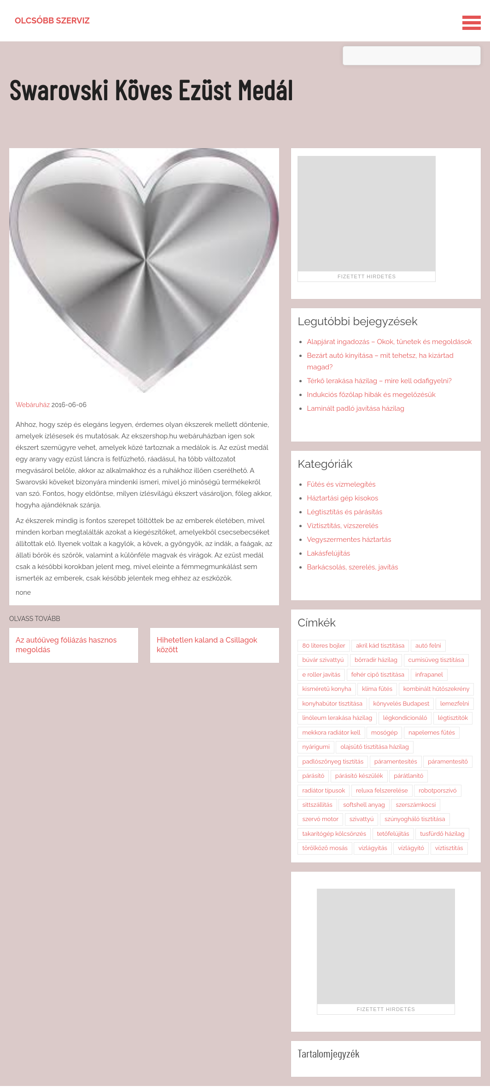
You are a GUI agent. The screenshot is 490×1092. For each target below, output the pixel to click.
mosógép (384, 732)
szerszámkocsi (416, 804)
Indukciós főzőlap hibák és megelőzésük (371, 395)
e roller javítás (321, 674)
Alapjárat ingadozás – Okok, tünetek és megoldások (389, 342)
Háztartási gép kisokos (342, 498)
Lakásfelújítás (328, 553)
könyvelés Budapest (401, 703)
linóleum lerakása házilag (337, 717)
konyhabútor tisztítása (332, 703)
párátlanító (408, 775)
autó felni (428, 645)
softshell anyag (364, 804)
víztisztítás (449, 848)
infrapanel (429, 674)
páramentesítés (395, 761)
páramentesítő (448, 761)
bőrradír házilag (376, 659)
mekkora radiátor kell (331, 732)
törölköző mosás (324, 848)
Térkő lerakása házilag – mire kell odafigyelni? (379, 381)
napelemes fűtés (431, 732)
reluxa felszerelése (382, 790)
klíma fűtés (377, 688)
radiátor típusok (323, 790)
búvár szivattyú (323, 659)
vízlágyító (411, 848)
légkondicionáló (405, 717)
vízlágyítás (372, 848)
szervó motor (320, 819)
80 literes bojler (323, 645)
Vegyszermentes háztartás (349, 539)
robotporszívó (437, 790)
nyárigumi (315, 746)
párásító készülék (359, 775)
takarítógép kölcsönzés (334, 833)
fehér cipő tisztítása (377, 674)
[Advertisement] (367, 213)
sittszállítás (317, 804)
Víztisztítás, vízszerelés (342, 526)
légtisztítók (453, 717)
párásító (313, 775)
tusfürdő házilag (442, 833)
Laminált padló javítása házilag (355, 408)
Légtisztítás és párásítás (344, 512)
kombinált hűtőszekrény (436, 688)
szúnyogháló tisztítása (415, 819)
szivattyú (362, 819)
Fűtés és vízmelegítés (341, 484)
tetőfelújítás (393, 833)
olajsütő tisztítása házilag (374, 746)
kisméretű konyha (326, 688)
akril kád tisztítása (380, 645)
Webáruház (33, 404)
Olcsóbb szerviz (52, 20)
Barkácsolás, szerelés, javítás (352, 567)
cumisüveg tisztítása (436, 659)
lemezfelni (454, 703)
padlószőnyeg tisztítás (332, 761)
